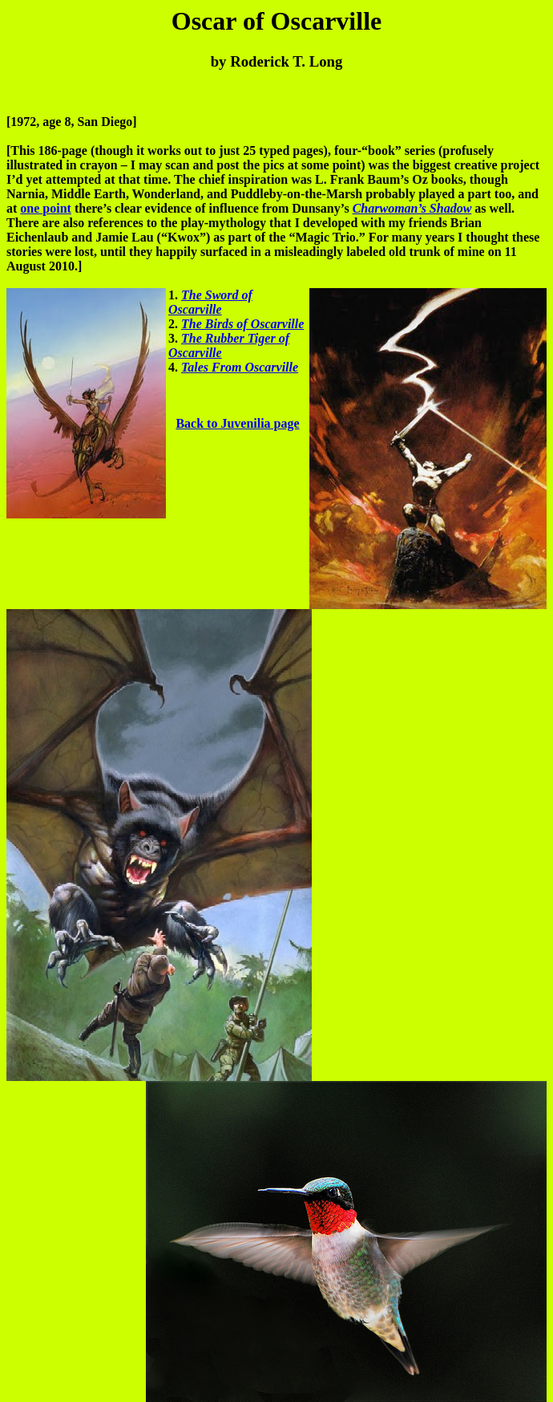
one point (45, 208)
